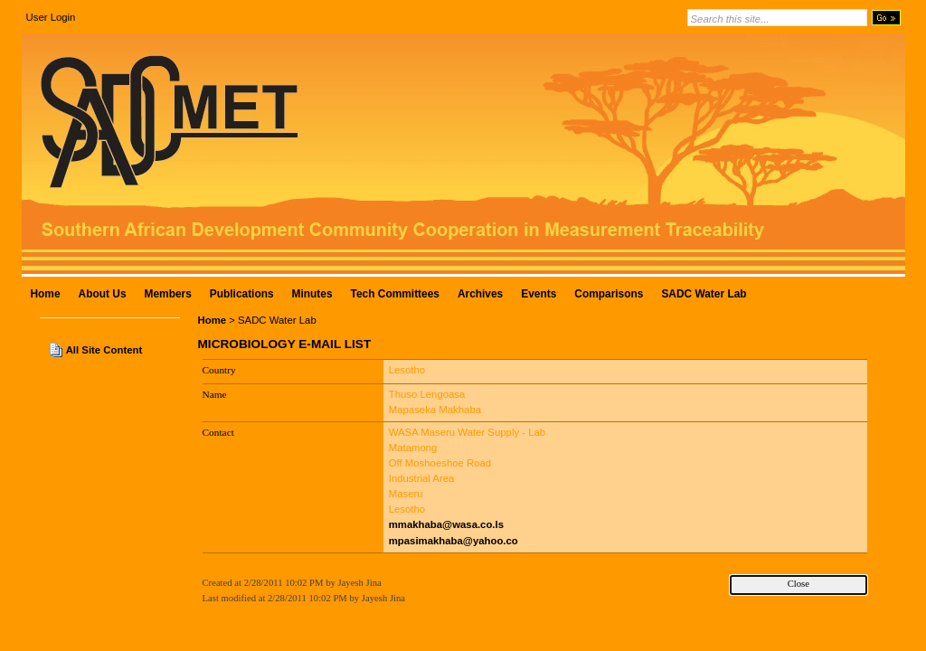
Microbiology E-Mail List (284, 344)
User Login (51, 17)
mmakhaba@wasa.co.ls (446, 524)
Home (212, 320)
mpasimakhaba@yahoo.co (453, 540)
